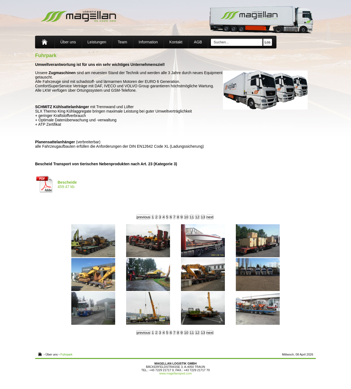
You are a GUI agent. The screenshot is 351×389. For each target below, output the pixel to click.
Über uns (68, 42)
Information (148, 42)
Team (122, 42)
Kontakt (175, 42)
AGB (198, 42)
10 (186, 217)
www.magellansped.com (175, 373)
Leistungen (96, 42)
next (209, 217)
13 (203, 217)
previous (143, 217)
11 (192, 217)
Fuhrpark (66, 354)
